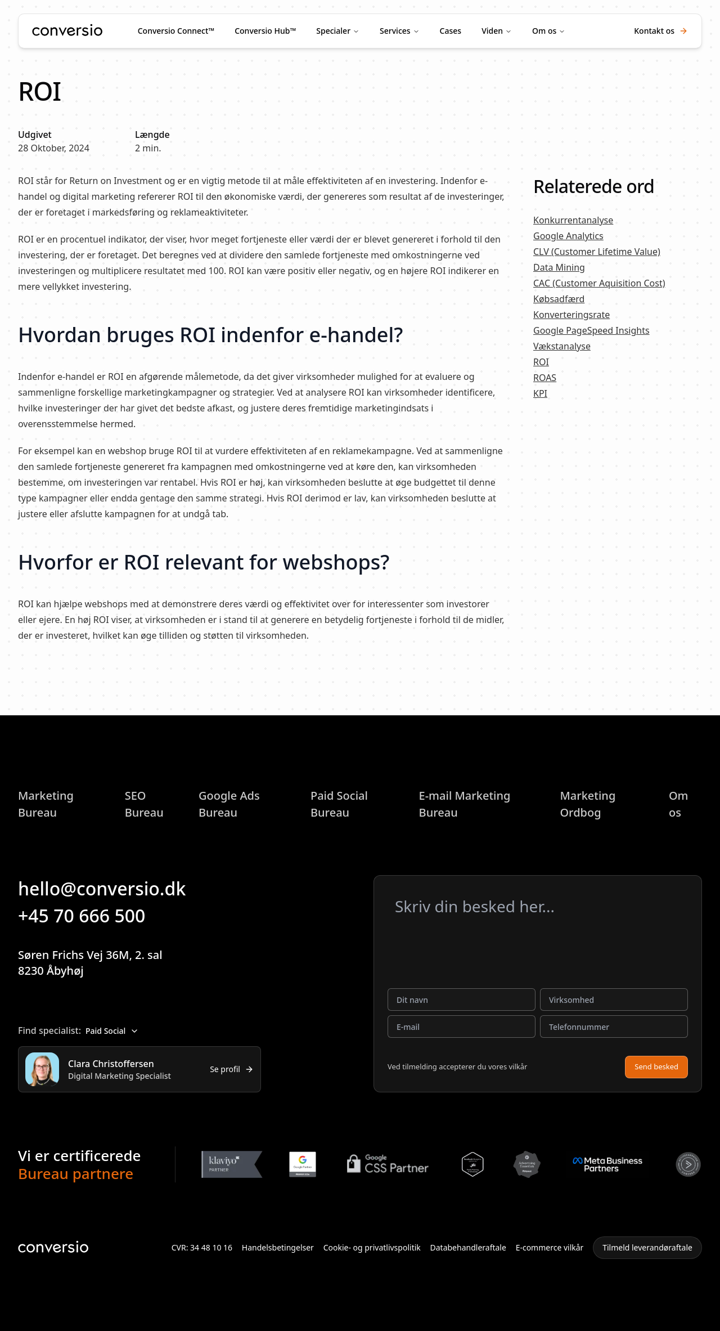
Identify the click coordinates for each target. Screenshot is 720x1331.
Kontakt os (661, 30)
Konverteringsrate (571, 314)
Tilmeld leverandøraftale (647, 1247)
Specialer (333, 30)
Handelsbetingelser (278, 1247)
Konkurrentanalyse (573, 220)
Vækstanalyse (562, 346)
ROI (541, 362)
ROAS (544, 377)
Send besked (656, 1066)
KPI (540, 393)
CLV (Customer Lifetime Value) (596, 251)
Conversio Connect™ (176, 30)
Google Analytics (568, 236)
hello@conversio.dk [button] (109, 888)
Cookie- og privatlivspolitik (372, 1247)
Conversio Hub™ (265, 30)
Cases (451, 30)
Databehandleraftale (468, 1247)
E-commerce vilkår (550, 1247)
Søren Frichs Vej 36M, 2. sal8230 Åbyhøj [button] (99, 962)
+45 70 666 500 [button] (89, 915)
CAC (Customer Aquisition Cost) (599, 283)
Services (395, 30)
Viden (492, 30)
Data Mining (559, 267)
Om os (544, 30)
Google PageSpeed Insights (591, 330)
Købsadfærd (558, 299)
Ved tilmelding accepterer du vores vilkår (457, 1066)
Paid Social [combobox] (112, 1030)
